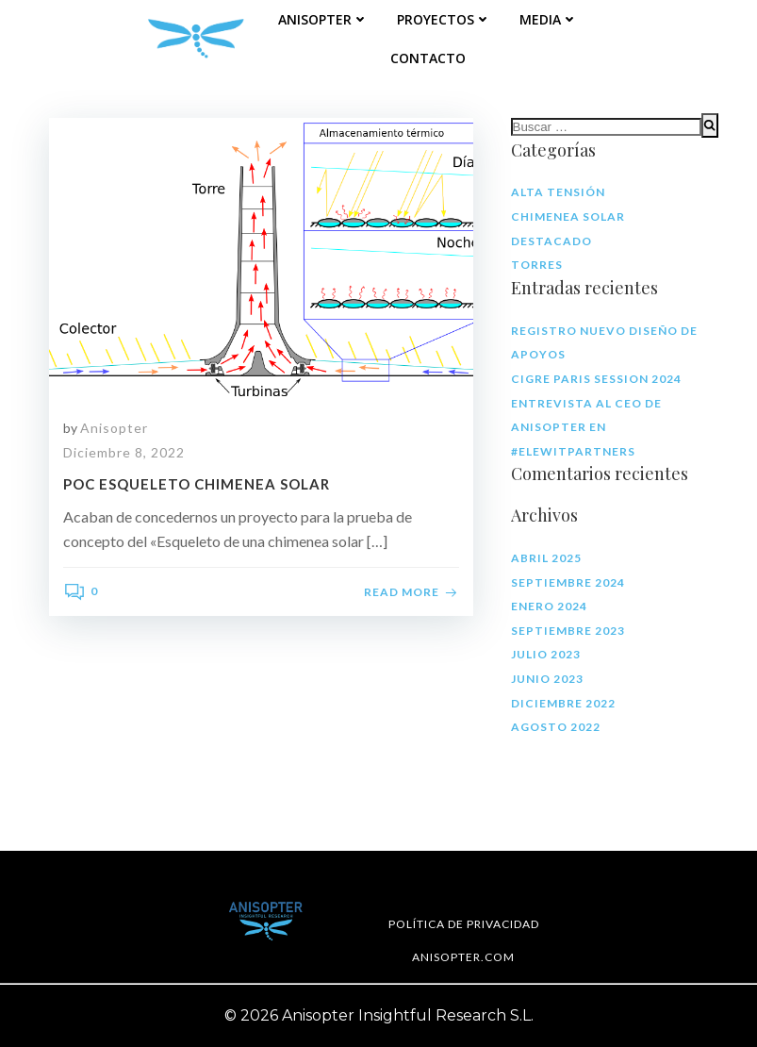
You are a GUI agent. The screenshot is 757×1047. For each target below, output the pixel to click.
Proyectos (444, 19)
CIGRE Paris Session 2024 (596, 379)
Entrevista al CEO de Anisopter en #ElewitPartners (586, 427)
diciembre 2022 (563, 703)
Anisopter (323, 19)
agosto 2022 (556, 727)
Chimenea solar (568, 216)
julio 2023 (546, 654)
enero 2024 (549, 606)
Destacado (551, 241)
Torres (537, 265)
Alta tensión (558, 192)
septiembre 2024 (568, 582)
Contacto (428, 58)
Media (548, 19)
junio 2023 (547, 679)
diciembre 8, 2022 (124, 452)
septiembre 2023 (568, 630)
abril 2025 (546, 558)
